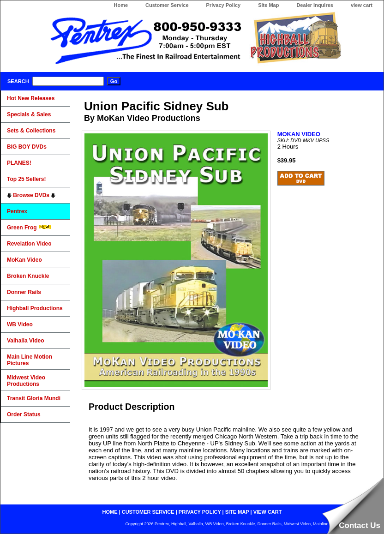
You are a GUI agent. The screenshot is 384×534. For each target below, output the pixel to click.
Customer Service (167, 5)
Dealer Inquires (314, 5)
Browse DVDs (31, 195)
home (110, 512)
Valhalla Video (25, 340)
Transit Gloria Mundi (33, 398)
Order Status (24, 414)
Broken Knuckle (28, 276)
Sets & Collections (31, 130)
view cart (361, 5)
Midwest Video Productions (26, 380)
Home (121, 5)
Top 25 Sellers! (26, 179)
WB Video (20, 324)
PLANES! (19, 163)
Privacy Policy (223, 5)
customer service (148, 512)
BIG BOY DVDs (27, 147)
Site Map (268, 5)
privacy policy (200, 512)
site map (237, 512)
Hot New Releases (30, 98)
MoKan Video (24, 260)
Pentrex (17, 211)
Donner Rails (24, 292)
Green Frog (29, 227)
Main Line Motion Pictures (29, 360)
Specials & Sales (29, 114)
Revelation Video (29, 243)
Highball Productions (35, 308)
